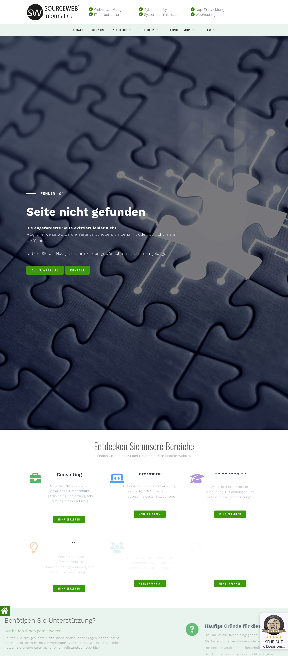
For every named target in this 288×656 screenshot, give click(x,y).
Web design (120, 30)
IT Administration (179, 30)
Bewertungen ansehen (274, 647)
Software (98, 30)
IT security (147, 30)
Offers (207, 30)
